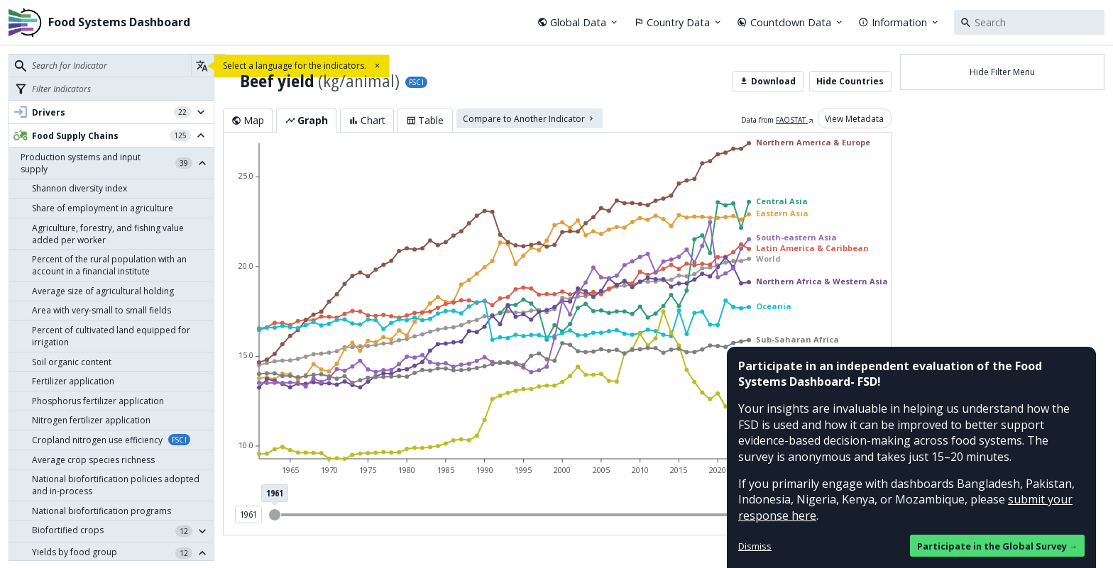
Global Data (578, 22)
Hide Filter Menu (1002, 72)
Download (768, 81)
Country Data (678, 22)
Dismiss (755, 546)
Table (425, 120)
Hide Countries (850, 81)
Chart (367, 120)
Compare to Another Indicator (529, 118)
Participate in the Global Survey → (997, 546)
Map (247, 120)
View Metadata (854, 118)
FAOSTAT (795, 120)
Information (899, 22)
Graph (306, 120)
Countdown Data (790, 22)
